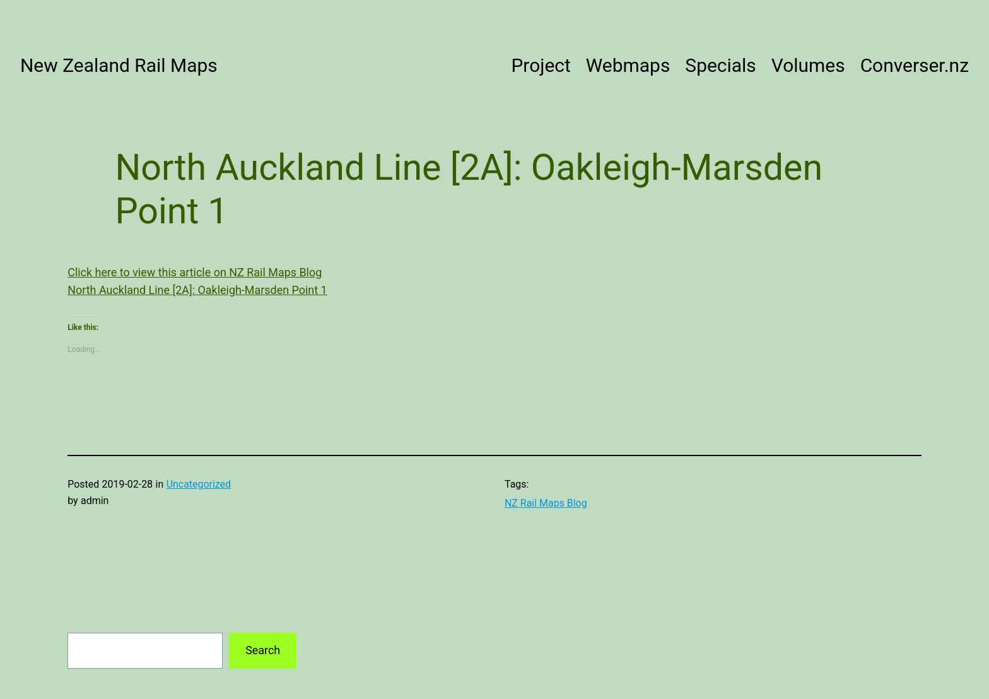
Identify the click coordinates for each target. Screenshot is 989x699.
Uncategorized (199, 484)
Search (262, 650)
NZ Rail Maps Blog (546, 503)
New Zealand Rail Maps (119, 65)
